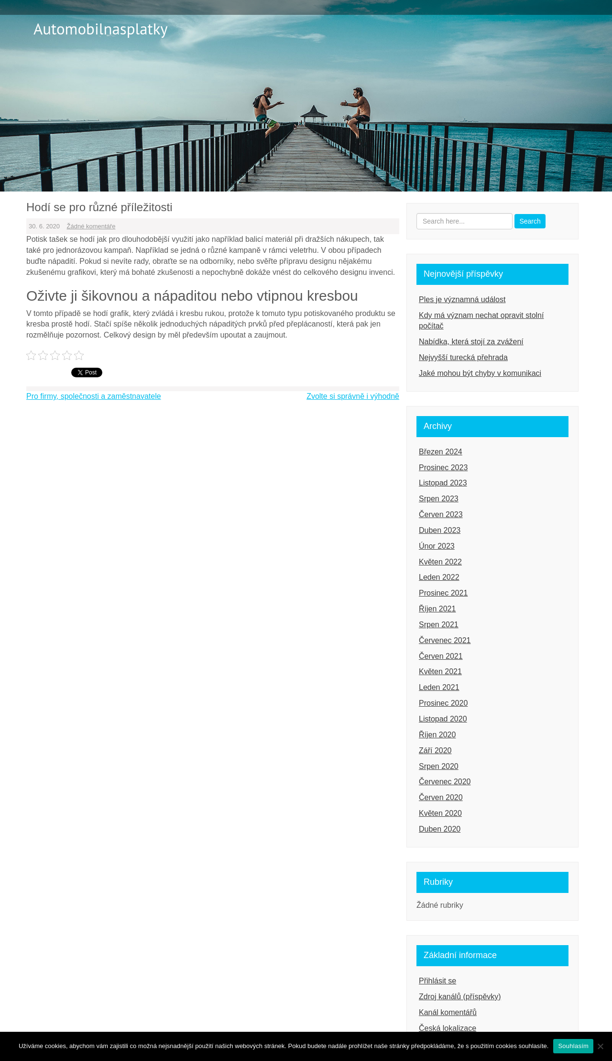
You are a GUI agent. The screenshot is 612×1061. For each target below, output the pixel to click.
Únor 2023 (437, 546)
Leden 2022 (439, 577)
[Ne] (600, 1046)
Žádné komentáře (91, 226)
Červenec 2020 (445, 782)
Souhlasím (573, 1046)
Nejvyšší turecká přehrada (463, 357)
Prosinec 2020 (443, 703)
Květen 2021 (440, 671)
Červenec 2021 (445, 640)
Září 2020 (435, 750)
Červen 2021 (441, 656)
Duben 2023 (439, 530)
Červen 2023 (441, 514)
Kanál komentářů (448, 1012)
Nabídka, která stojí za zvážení (471, 342)
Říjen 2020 (437, 735)
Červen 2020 (441, 797)
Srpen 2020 (439, 766)
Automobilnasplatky (100, 28)
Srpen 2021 (439, 625)
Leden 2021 (439, 687)
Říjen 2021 (437, 609)
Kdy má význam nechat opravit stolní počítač (481, 320)
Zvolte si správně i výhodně (352, 396)
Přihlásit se (437, 981)
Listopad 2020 (443, 719)
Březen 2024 (440, 452)
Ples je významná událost (462, 299)
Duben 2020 (439, 829)
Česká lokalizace (447, 1028)
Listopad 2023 (443, 483)
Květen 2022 (440, 562)
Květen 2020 (440, 813)
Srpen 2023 (439, 499)
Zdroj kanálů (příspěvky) (460, 997)
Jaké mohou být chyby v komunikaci (480, 373)
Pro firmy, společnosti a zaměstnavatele (93, 396)
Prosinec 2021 (443, 593)
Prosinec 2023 (443, 467)
